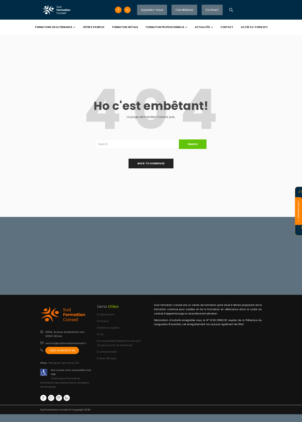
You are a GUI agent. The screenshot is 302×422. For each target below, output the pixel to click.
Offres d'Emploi (107, 358)
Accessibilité (106, 341)
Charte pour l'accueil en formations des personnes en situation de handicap (64, 382)
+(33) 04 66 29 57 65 (62, 350)
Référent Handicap (127, 341)
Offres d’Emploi (93, 27)
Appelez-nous (152, 10)
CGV (101, 334)
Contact (212, 10)
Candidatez (184, 10)
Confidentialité (107, 351)
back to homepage (151, 163)
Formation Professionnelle (166, 27)
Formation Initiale (125, 27)
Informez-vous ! (298, 211)
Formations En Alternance (55, 27)
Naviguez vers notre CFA (64, 363)
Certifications (106, 314)
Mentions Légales (108, 327)
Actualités (204, 27)
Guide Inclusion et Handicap (114, 345)
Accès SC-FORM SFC (254, 27)
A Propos (103, 321)
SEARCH (193, 144)
